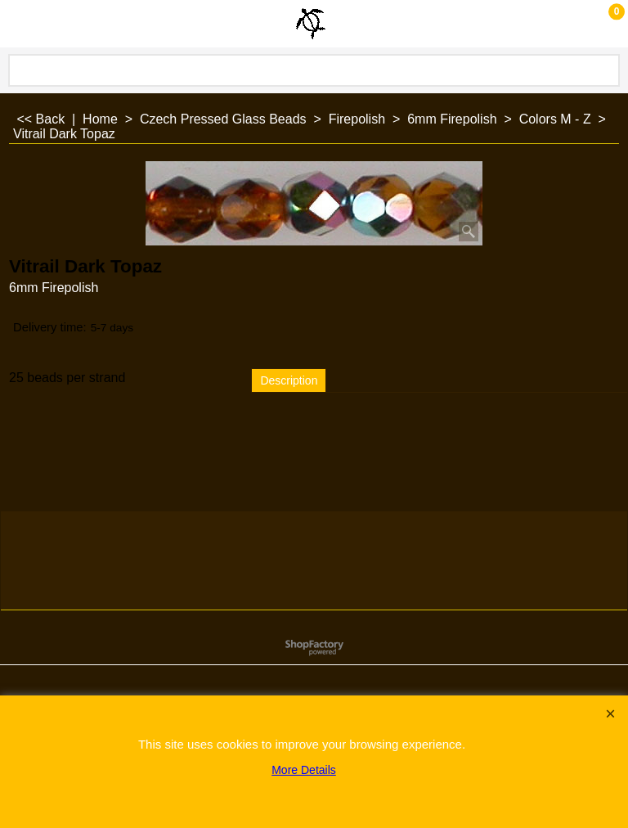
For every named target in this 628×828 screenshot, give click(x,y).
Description (288, 380)
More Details (303, 769)
